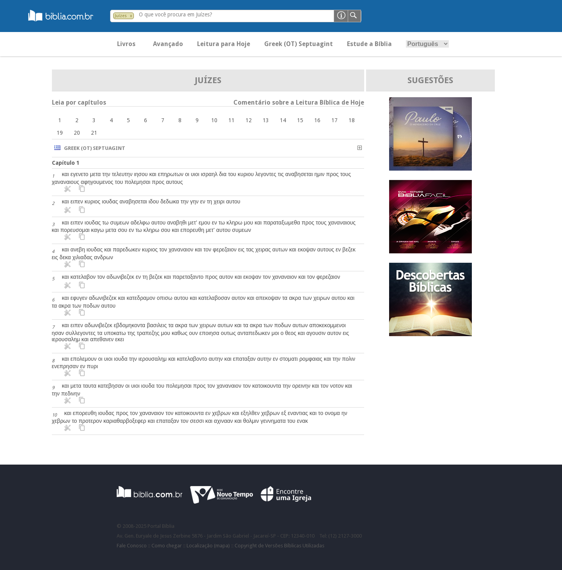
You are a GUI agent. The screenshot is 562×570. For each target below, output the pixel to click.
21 (94, 133)
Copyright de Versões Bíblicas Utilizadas (279, 546)
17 (334, 120)
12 (248, 120)
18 (352, 120)
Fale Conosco (132, 546)
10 (214, 120)
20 (77, 133)
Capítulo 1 (66, 163)
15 (300, 120)
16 (317, 120)
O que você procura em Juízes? (175, 14)
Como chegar (166, 546)
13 (266, 120)
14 (283, 120)
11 (231, 120)
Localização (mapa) (208, 546)
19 (60, 133)
